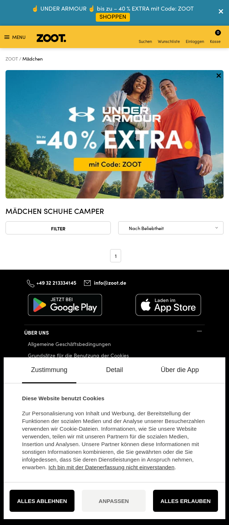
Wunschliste (169, 37)
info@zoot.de (110, 282)
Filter (58, 228)
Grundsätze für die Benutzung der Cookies (78, 355)
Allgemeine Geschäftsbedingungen (69, 343)
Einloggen (195, 37)
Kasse (215, 36)
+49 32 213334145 (56, 282)
